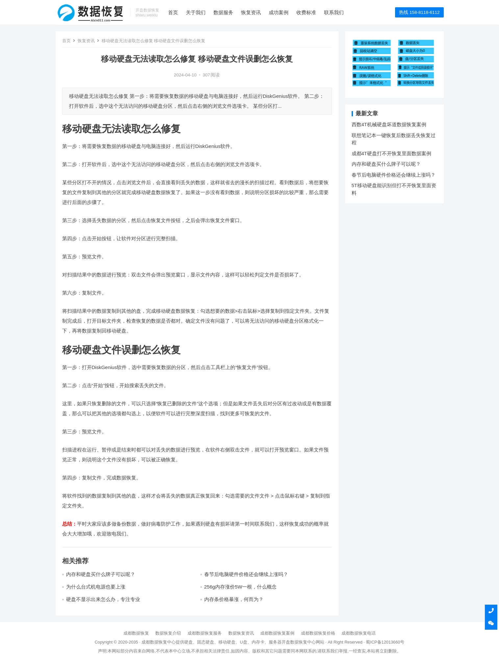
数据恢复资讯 (241, 633)
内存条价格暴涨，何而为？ (233, 599)
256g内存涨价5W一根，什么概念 (240, 587)
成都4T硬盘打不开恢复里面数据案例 (392, 153)
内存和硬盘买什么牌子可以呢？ (100, 574)
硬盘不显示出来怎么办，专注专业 (103, 599)
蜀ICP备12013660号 (385, 642)
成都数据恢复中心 (158, 642)
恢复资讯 (251, 12)
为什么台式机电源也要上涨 (95, 587)
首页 (173, 12)
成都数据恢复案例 (277, 633)
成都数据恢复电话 (358, 633)
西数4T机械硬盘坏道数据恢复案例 (389, 124)
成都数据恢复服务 (204, 633)
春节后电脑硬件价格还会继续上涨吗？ (246, 574)
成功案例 (278, 12)
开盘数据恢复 (294, 642)
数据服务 (223, 12)
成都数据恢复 (136, 633)
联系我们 (334, 12)
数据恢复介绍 (168, 633)
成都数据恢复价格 (318, 633)
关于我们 (196, 12)
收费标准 (306, 12)
